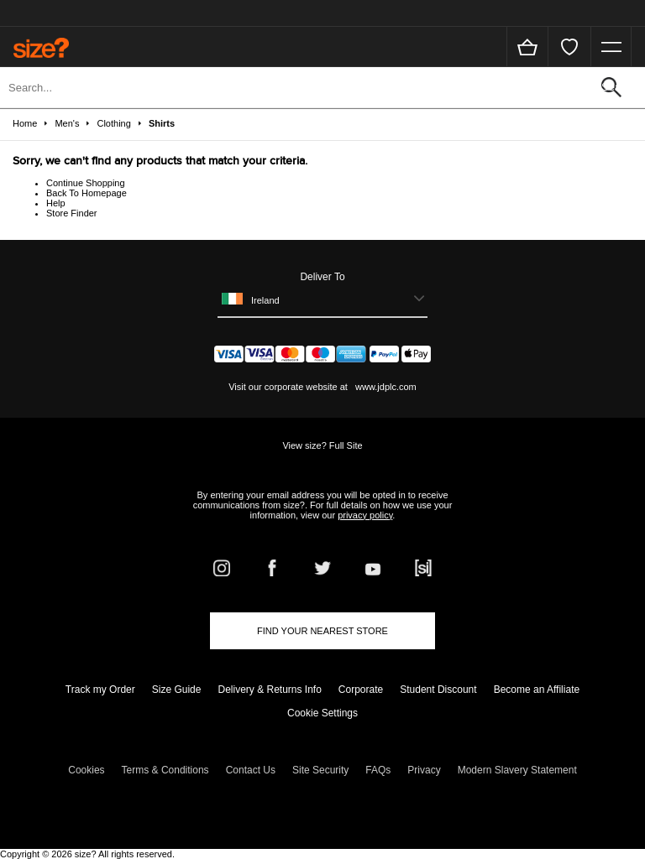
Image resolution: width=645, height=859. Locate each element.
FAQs (378, 770)
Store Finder (71, 213)
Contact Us (250, 770)
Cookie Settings (322, 713)
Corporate (360, 689)
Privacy (423, 770)
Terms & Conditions (165, 770)
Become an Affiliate (537, 689)
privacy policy (365, 515)
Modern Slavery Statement (517, 770)
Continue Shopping (85, 183)
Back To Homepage (86, 193)
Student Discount (438, 689)
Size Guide (177, 689)
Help (56, 203)
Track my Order (100, 689)
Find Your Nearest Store (322, 631)
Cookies (86, 770)
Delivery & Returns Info (269, 689)
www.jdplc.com (385, 387)
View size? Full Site (322, 445)
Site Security (320, 770)
